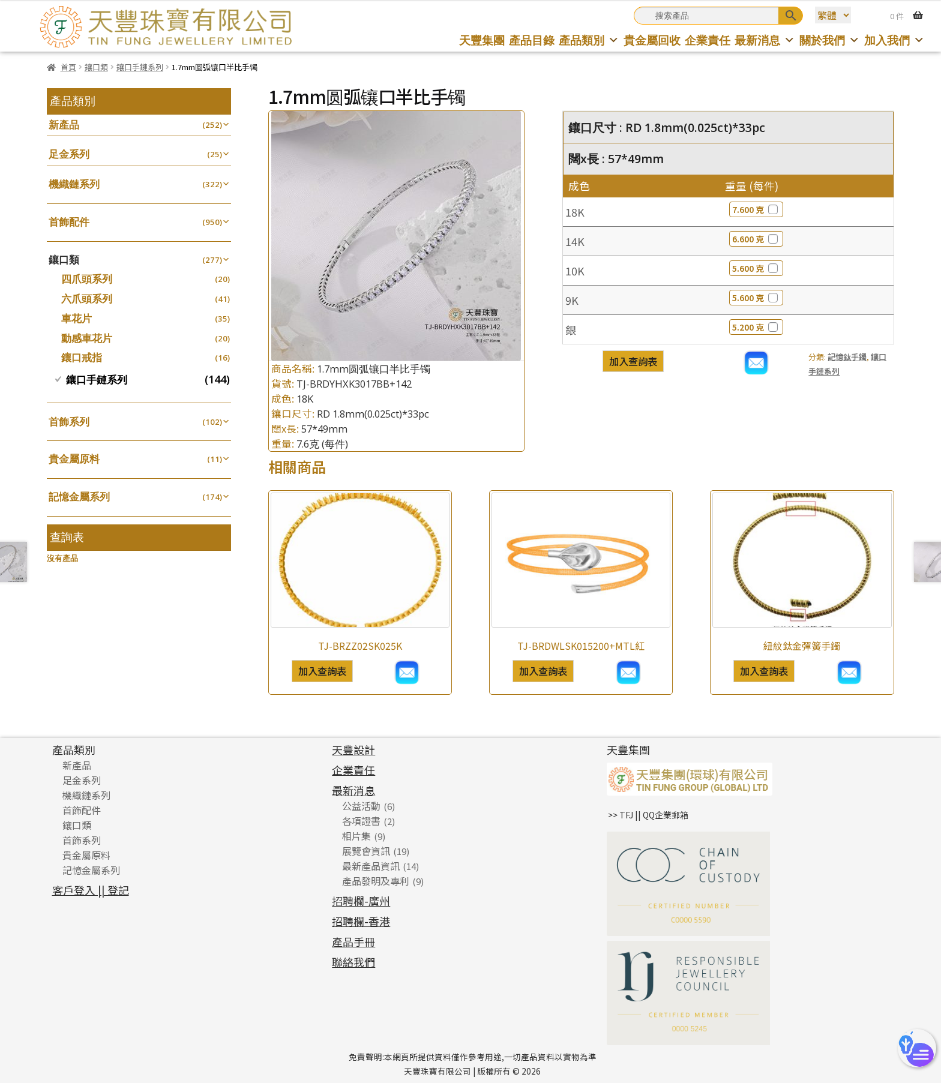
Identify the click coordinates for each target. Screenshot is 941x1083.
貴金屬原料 (74, 459)
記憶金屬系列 (79, 496)
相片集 (356, 836)
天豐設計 (353, 749)
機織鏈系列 (74, 184)
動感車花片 (86, 338)
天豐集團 (482, 39)
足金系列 (69, 154)
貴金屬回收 (652, 39)
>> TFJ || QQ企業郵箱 (648, 815)
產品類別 (589, 39)
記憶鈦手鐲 (847, 356)
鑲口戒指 (81, 357)
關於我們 (829, 39)
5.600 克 (756, 268)
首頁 (68, 67)
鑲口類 (96, 67)
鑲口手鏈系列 (139, 67)
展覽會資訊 (366, 851)
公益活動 (361, 806)
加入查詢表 (633, 361)
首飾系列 (69, 421)
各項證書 (361, 821)
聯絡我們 (353, 962)
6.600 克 (756, 239)
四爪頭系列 (86, 279)
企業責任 (707, 39)
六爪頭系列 (86, 298)
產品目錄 (532, 39)
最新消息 (765, 39)
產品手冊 (353, 941)
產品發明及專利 (375, 881)
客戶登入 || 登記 (90, 890)
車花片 (76, 318)
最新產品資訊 (371, 866)
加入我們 (894, 39)
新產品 (64, 124)
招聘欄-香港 (361, 921)
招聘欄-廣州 (361, 900)
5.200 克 (756, 327)
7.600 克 (756, 209)
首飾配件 (69, 222)
